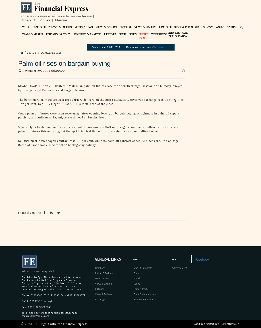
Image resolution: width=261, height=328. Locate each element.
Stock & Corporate (143, 267)
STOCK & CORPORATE (186, 27)
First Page (100, 267)
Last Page (100, 299)
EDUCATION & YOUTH (58, 34)
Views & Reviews (103, 294)
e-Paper (46, 20)
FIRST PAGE (39, 27)
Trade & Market (141, 289)
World (137, 278)
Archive (61, 20)
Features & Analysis (143, 299)
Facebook (202, 259)
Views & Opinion (103, 283)
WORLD (220, 27)
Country (138, 273)
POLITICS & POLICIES (60, 27)
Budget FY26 (143, 36)
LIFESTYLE (110, 34)
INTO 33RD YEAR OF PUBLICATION (178, 34)
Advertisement (179, 267)
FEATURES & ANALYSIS (87, 34)
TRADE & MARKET (32, 34)
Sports (137, 283)
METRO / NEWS (83, 27)
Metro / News (102, 278)
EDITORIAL (125, 27)
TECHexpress (159, 34)
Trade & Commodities (145, 294)
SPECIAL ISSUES (127, 34)
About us (198, 324)
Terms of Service (228, 324)
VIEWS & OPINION (106, 27)
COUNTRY (207, 27)
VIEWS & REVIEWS (145, 27)
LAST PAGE (165, 27)
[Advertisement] (180, 10)
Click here (157, 47)
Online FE (28, 20)
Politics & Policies (104, 273)
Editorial (99, 289)
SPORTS (231, 27)
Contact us (211, 324)
